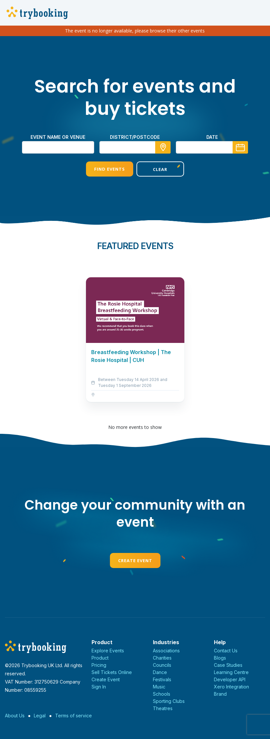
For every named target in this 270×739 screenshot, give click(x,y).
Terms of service (73, 715)
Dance (160, 672)
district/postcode (135, 137)
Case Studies (228, 665)
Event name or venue (58, 137)
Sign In (99, 686)
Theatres (163, 708)
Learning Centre (231, 672)
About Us (15, 715)
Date (212, 137)
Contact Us (226, 650)
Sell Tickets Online (112, 672)
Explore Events (108, 650)
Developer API (229, 679)
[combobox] (135, 147)
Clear (160, 169)
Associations (166, 650)
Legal (40, 715)
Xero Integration (231, 686)
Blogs (220, 658)
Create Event (135, 560)
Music (159, 686)
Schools (161, 694)
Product (100, 658)
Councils (162, 665)
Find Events (109, 169)
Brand (220, 694)
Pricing (99, 665)
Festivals (162, 679)
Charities (162, 658)
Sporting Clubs (169, 701)
